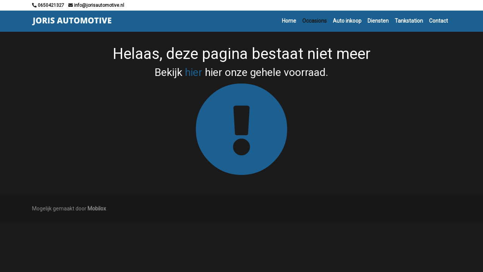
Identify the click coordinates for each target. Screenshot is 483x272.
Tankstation (409, 21)
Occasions (314, 21)
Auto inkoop (347, 21)
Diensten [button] (378, 21)
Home (289, 21)
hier (193, 72)
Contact (438, 21)
